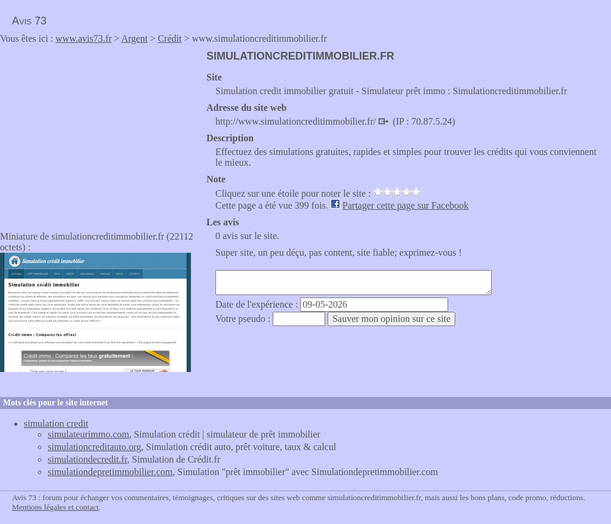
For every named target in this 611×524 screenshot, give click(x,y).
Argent (134, 38)
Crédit (169, 38)
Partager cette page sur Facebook (405, 205)
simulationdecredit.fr (87, 459)
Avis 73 (29, 21)
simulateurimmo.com (88, 434)
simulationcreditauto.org (94, 447)
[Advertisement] (100, 133)
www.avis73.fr (83, 38)
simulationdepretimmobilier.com (110, 472)
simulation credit (56, 423)
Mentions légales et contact (55, 507)
